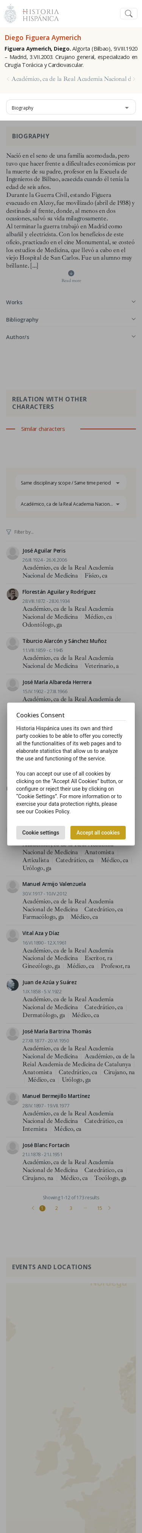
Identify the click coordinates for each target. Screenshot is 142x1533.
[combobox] (71, 107)
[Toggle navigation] (128, 14)
